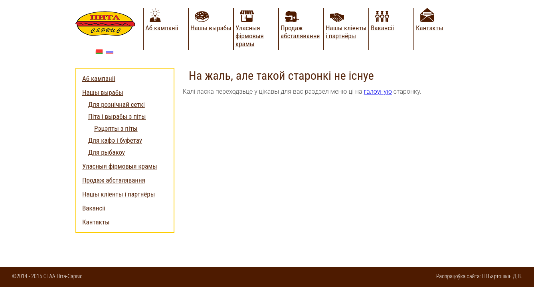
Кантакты (429, 28)
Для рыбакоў (106, 152)
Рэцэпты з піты (116, 128)
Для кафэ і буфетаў (115, 140)
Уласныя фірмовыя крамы (249, 36)
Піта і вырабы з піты (117, 116)
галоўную (378, 91)
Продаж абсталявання (300, 32)
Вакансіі (382, 28)
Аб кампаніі (161, 28)
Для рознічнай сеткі (116, 104)
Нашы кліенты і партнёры (346, 32)
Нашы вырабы (210, 28)
